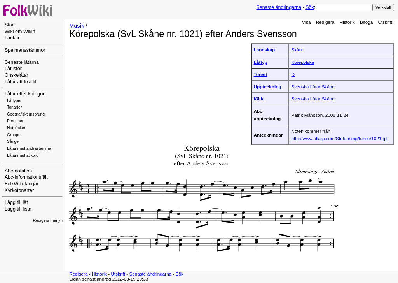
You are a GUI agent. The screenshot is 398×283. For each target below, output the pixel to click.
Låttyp (260, 62)
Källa (259, 98)
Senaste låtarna (22, 62)
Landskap (264, 49)
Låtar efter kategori (25, 94)
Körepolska (302, 62)
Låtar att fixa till (21, 81)
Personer (15, 121)
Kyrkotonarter (19, 190)
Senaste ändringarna (278, 7)
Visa (306, 22)
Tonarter (14, 107)
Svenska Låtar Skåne (312, 86)
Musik (76, 26)
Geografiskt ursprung (26, 114)
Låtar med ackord (22, 155)
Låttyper (14, 100)
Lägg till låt (16, 202)
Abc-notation (18, 171)
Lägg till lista (18, 209)
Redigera (325, 22)
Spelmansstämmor (25, 50)
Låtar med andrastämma (29, 148)
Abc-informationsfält (26, 177)
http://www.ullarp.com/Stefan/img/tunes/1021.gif (339, 138)
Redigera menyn (48, 220)
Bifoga (366, 22)
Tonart (261, 74)
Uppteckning (267, 86)
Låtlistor (13, 68)
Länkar (12, 37)
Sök (309, 7)
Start (10, 25)
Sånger (13, 141)
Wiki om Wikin (20, 31)
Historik (347, 22)
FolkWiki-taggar (21, 183)
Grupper (14, 135)
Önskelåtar (16, 75)
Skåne (297, 49)
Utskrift (385, 22)
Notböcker (16, 128)
